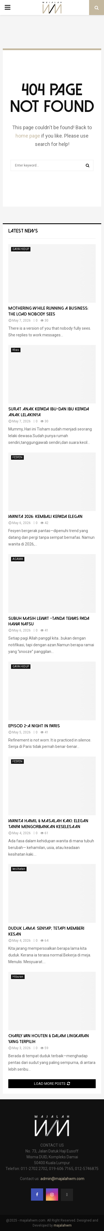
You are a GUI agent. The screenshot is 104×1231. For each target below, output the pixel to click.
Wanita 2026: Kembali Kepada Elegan (45, 516)
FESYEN (17, 457)
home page (27, 136)
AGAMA (17, 559)
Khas (15, 349)
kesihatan (18, 868)
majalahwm (63, 1225)
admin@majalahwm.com (62, 1178)
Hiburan (17, 976)
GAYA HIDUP (20, 249)
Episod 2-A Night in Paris (34, 726)
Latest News (23, 231)
